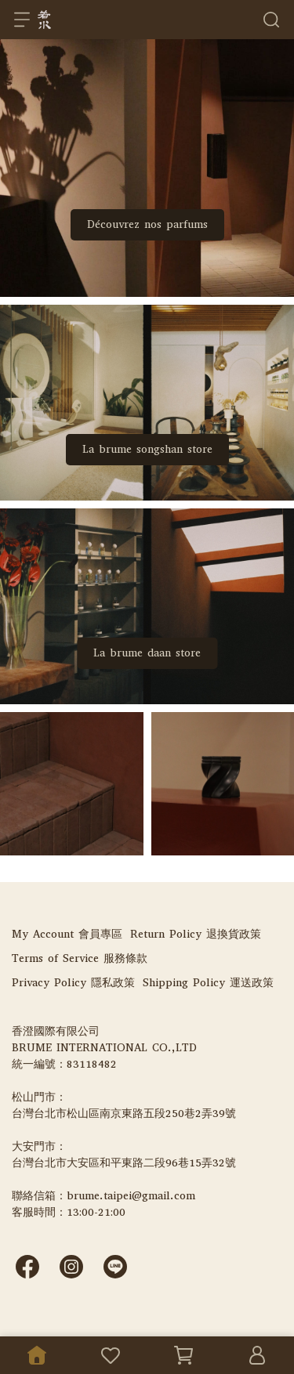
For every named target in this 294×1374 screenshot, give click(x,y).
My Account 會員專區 (67, 934)
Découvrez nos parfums (147, 224)
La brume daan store (147, 652)
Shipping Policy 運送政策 (208, 982)
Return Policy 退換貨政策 (195, 934)
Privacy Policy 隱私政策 (73, 982)
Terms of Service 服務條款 (79, 958)
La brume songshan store (147, 449)
